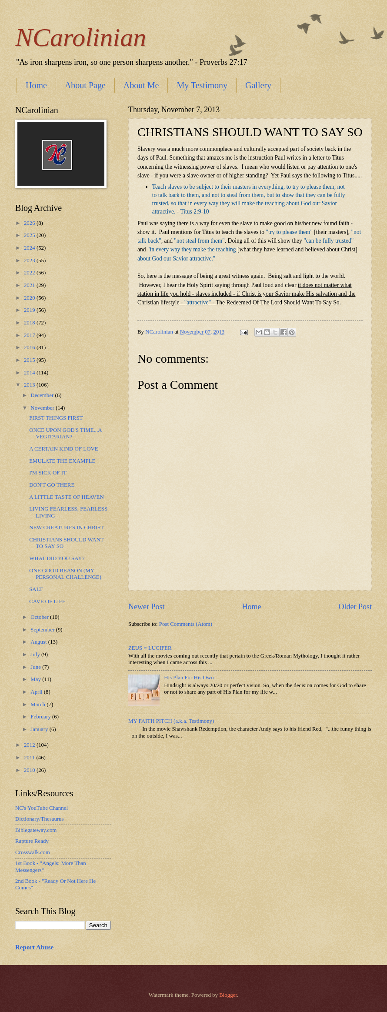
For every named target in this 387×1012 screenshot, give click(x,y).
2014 (30, 373)
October (40, 617)
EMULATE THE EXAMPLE (62, 461)
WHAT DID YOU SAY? (56, 558)
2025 (30, 235)
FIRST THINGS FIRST (56, 418)
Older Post (355, 606)
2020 (30, 298)
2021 (30, 285)
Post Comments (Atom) (185, 624)
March (38, 704)
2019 (30, 310)
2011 (30, 758)
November (43, 408)
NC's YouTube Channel (41, 808)
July (35, 654)
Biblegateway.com (36, 830)
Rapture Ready (32, 841)
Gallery (258, 85)
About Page (85, 85)
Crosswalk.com (32, 852)
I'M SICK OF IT (48, 473)
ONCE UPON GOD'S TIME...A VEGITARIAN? (65, 433)
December (42, 395)
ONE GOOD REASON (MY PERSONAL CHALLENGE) (65, 574)
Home (36, 85)
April (36, 692)
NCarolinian (80, 37)
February (41, 717)
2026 (30, 223)
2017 (30, 335)
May (36, 679)
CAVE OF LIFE (47, 601)
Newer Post (146, 606)
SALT (36, 589)
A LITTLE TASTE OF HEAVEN (66, 497)
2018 (30, 323)
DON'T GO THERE (51, 485)
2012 (30, 745)
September (43, 630)
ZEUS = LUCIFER (150, 648)
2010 (30, 770)
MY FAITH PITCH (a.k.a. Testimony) (171, 721)
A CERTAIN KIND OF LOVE (63, 449)
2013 (30, 385)
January (39, 729)
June (36, 667)
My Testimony (202, 85)
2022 (30, 273)
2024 (30, 248)
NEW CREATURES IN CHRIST (66, 527)
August (39, 642)
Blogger (228, 995)
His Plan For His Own (189, 678)
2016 (30, 347)
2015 (30, 360)
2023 (30, 260)
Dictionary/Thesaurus (39, 819)
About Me (141, 85)
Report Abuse (34, 947)
